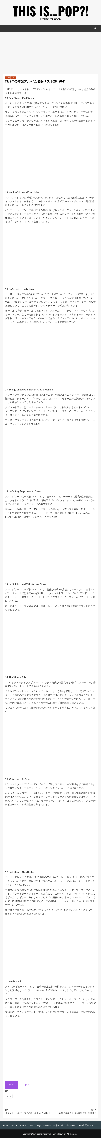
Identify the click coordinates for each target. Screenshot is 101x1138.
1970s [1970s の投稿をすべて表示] (8, 77)
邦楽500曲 (58, 1125)
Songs (38, 1125)
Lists (31, 1125)
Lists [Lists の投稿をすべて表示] (13, 77)
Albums (14, 1125)
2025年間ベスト (85, 1125)
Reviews (47, 1125)
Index (5, 1125)
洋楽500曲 (71, 1125)
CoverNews (58, 1133)
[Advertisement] (50, 51)
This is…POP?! (50, 10)
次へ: (73, 1111)
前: (27, 1111)
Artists (23, 1125)
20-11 (12, 1085)
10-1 (27, 1085)
